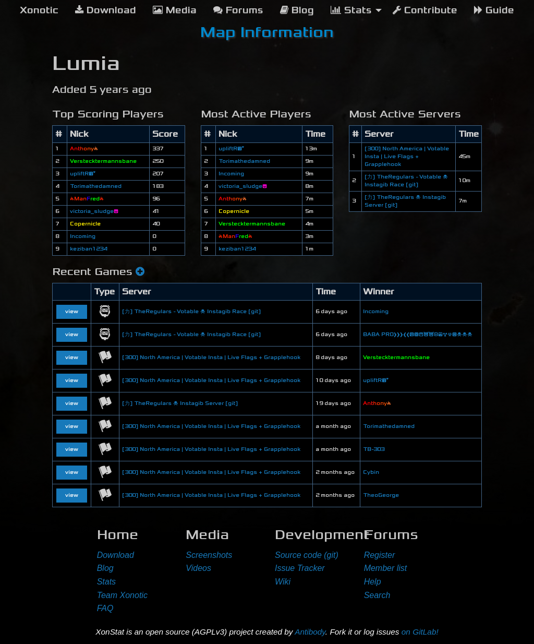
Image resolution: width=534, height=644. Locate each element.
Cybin (371, 472)
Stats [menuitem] (351, 10)
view (71, 311)
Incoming (82, 236)
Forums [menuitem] (238, 10)
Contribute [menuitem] (425, 10)
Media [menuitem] (175, 10)
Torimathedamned (96, 186)
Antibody (310, 631)
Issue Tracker (300, 568)
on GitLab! (420, 631)
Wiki (282, 581)
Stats (106, 581)
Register (379, 555)
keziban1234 (88, 249)
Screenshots (209, 555)
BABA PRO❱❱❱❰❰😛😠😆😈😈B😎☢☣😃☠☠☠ (417, 334)
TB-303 (373, 449)
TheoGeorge (381, 495)
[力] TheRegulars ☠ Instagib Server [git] (180, 403)
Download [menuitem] (105, 10)
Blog (105, 568)
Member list (385, 568)
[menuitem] (39, 10)
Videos (198, 568)
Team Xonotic (122, 595)
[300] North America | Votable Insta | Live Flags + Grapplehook (407, 157)
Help (372, 581)
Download (115, 555)
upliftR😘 (82, 174)
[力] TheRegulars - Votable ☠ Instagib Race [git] (191, 311)
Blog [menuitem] (297, 10)
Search (377, 595)
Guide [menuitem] (494, 10)
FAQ (105, 608)
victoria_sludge (94, 211)
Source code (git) (306, 555)
